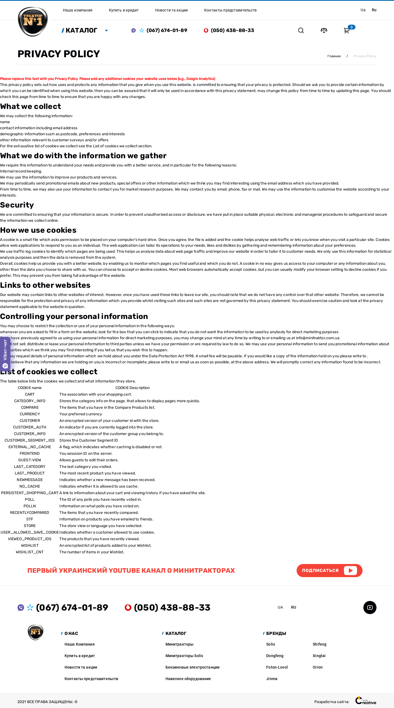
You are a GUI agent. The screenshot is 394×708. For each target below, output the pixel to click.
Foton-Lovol (277, 667)
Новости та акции (81, 667)
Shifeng (319, 644)
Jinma (271, 679)
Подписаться (320, 570)
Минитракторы (180, 644)
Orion (318, 667)
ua (363, 10)
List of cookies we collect (115, 146)
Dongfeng (274, 656)
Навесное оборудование (188, 679)
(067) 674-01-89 (167, 30)
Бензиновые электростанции (193, 667)
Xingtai (319, 656)
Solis (270, 644)
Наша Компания (80, 644)
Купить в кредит (80, 656)
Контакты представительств (91, 679)
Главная (334, 56)
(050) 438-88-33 (232, 30)
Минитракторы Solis (184, 656)
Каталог (82, 30)
